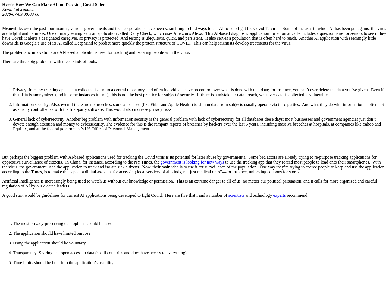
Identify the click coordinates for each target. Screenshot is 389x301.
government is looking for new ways (192, 162)
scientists (236, 195)
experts (279, 195)
